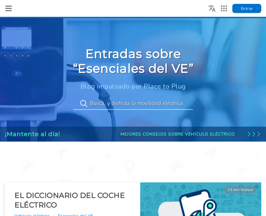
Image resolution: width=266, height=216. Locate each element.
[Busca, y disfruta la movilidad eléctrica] (133, 103)
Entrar (247, 8)
